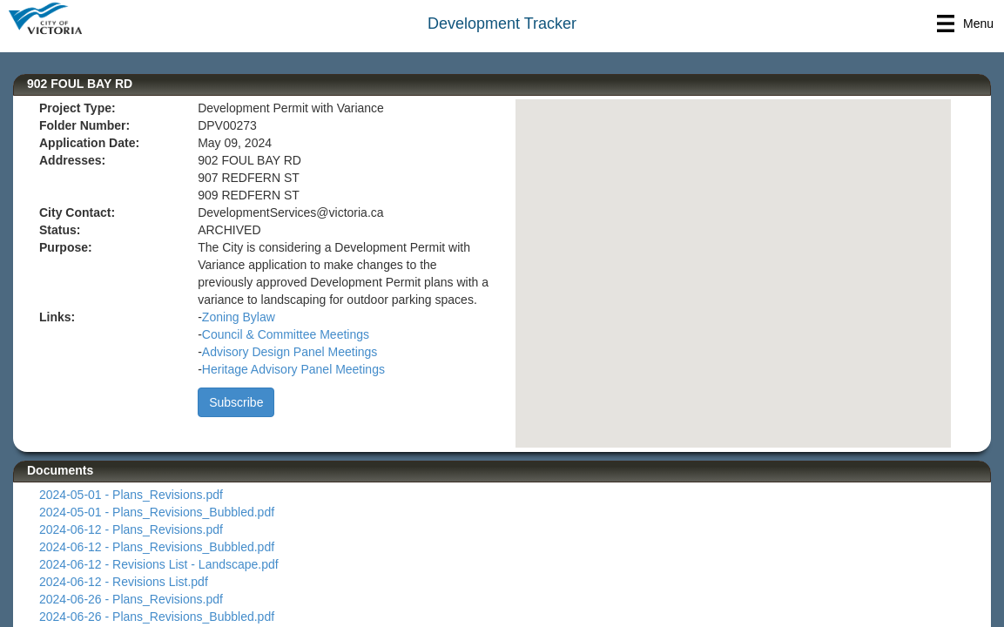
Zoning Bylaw (238, 317)
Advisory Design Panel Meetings (290, 352)
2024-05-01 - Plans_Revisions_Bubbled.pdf (156, 512)
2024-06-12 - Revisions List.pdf (123, 582)
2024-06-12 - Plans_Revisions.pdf (131, 529)
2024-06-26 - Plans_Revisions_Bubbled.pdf (156, 617)
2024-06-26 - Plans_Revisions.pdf (131, 599)
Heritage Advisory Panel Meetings (293, 369)
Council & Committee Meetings (285, 334)
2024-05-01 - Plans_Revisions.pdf (131, 495)
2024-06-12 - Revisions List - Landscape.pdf (159, 564)
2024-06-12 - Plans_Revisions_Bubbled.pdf (156, 547)
